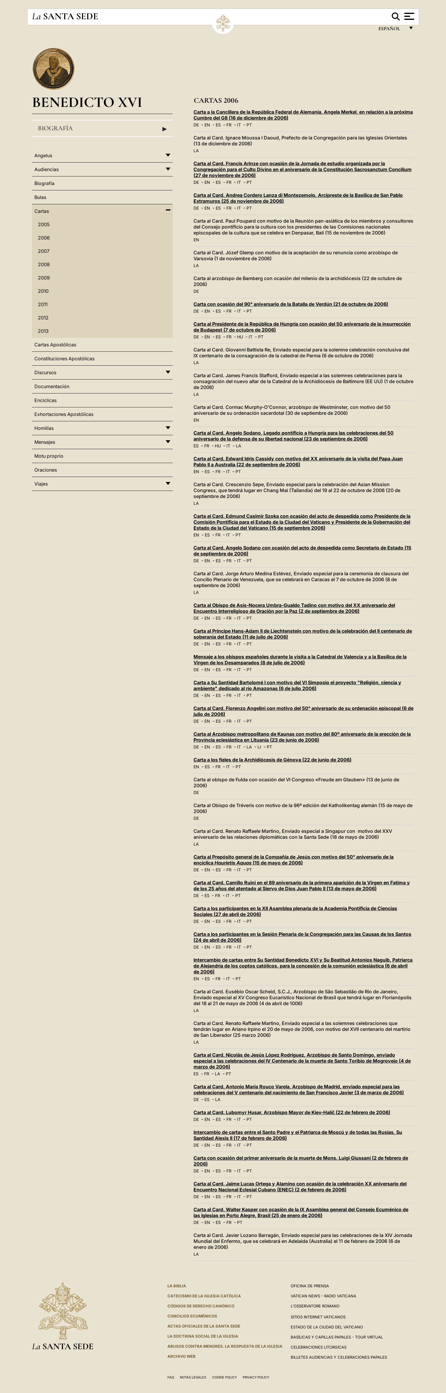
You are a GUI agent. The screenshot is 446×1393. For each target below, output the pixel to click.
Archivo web (181, 1356)
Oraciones (45, 470)
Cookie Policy (224, 1377)
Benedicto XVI (87, 102)
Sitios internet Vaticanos (318, 1317)
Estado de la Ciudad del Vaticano (327, 1327)
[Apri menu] (408, 16)
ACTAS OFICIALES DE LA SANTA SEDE (203, 1326)
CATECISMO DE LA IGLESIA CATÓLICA (204, 1296)
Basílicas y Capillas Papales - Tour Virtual (337, 1337)
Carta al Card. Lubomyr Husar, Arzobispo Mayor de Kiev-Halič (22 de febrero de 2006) (292, 1112)
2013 (43, 331)
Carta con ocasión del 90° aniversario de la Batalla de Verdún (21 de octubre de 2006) (291, 304)
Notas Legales (193, 1377)
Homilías (44, 428)
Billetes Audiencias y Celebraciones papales (339, 1357)
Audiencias (46, 169)
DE (196, 124)
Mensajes (44, 442)
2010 (43, 291)
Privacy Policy (256, 1377)
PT (249, 124)
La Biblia (176, 1285)
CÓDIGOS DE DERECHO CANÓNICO (200, 1306)
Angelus (43, 155)
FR (228, 124)
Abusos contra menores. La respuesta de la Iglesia (224, 1346)
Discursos (45, 372)
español (391, 30)
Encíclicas (45, 400)
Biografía (102, 128)
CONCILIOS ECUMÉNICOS (192, 1316)
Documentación (51, 386)
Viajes (41, 484)
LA (196, 150)
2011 (42, 304)
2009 (44, 278)
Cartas (41, 211)
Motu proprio (48, 456)
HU (240, 336)
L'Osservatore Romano (315, 1306)
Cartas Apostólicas (55, 345)
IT (239, 124)
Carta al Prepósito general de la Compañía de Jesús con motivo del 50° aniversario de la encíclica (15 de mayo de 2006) (294, 860)
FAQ (170, 1377)
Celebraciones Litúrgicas (318, 1347)
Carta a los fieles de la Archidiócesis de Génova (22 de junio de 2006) (272, 760)
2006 (44, 238)
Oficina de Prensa (310, 1285)
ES (218, 124)
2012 (43, 318)
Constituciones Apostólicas (64, 358)
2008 (44, 264)
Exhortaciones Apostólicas (63, 414)
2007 (43, 251)
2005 (43, 224)
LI (259, 746)
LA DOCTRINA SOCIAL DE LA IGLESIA (202, 1336)
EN (207, 124)
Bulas (40, 197)
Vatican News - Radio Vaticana (323, 1296)
